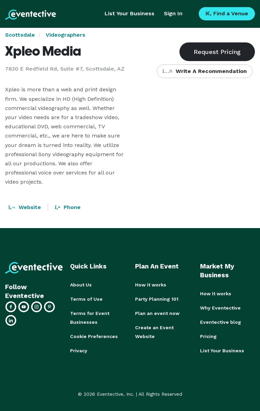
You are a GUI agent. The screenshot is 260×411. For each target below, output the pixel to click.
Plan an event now (157, 313)
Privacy (78, 350)
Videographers (65, 35)
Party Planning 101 (156, 299)
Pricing (208, 336)
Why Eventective (220, 308)
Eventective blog (220, 322)
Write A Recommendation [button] (204, 71)
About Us (81, 284)
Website (24, 207)
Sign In (173, 13)
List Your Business (129, 13)
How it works (150, 284)
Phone (68, 207)
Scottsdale (20, 35)
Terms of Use (86, 299)
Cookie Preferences (94, 336)
